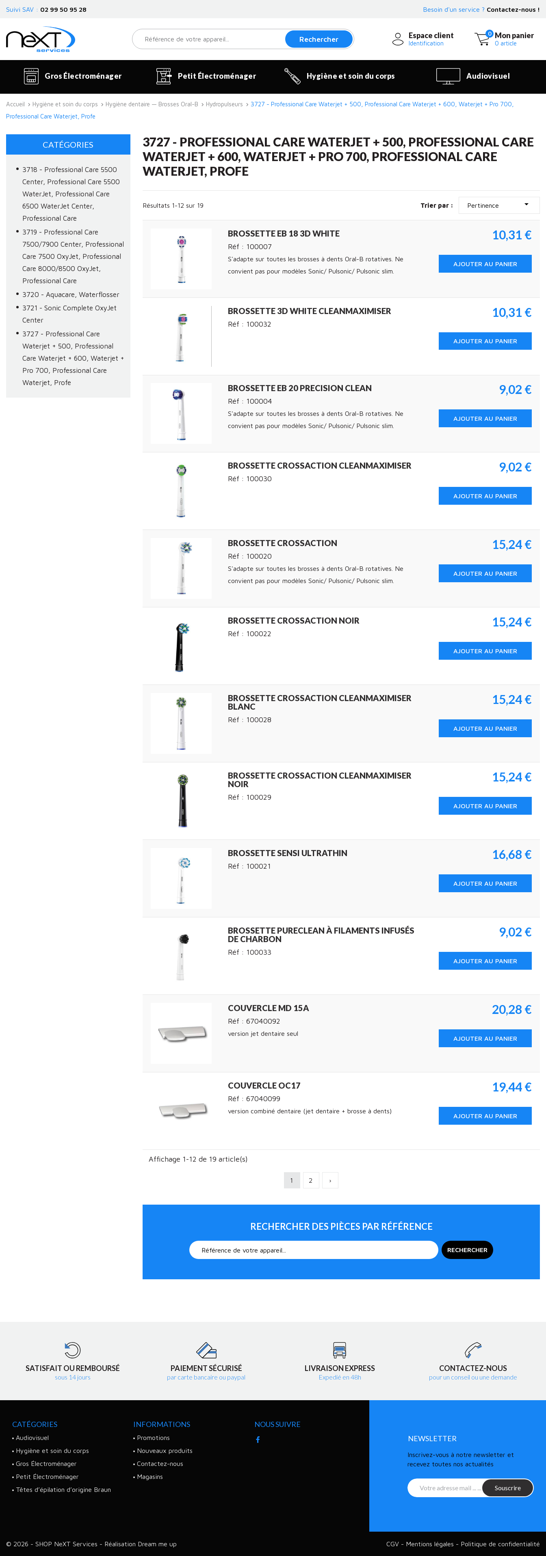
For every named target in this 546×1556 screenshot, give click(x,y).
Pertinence (499, 204)
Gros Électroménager (73, 76)
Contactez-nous (160, 1463)
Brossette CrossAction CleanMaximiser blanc (320, 702)
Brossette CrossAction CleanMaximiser (320, 465)
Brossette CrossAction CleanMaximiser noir (320, 779)
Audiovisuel (473, 76)
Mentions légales (431, 1543)
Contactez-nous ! (513, 9)
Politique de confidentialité (500, 1543)
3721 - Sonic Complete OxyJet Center (69, 314)
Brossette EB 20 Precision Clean (300, 388)
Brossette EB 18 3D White (284, 233)
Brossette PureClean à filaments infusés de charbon (321, 934)
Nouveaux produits (165, 1450)
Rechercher (318, 39)
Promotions (153, 1437)
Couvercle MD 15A (268, 1008)
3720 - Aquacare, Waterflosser (70, 295)
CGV (393, 1543)
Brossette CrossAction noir (294, 620)
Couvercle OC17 (264, 1085)
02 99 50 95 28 (63, 9)
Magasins (150, 1476)
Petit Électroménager (206, 76)
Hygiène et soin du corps (339, 76)
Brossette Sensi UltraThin (287, 853)
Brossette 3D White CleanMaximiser (309, 311)
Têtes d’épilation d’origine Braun (63, 1489)
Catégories (68, 144)
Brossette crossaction (282, 543)
